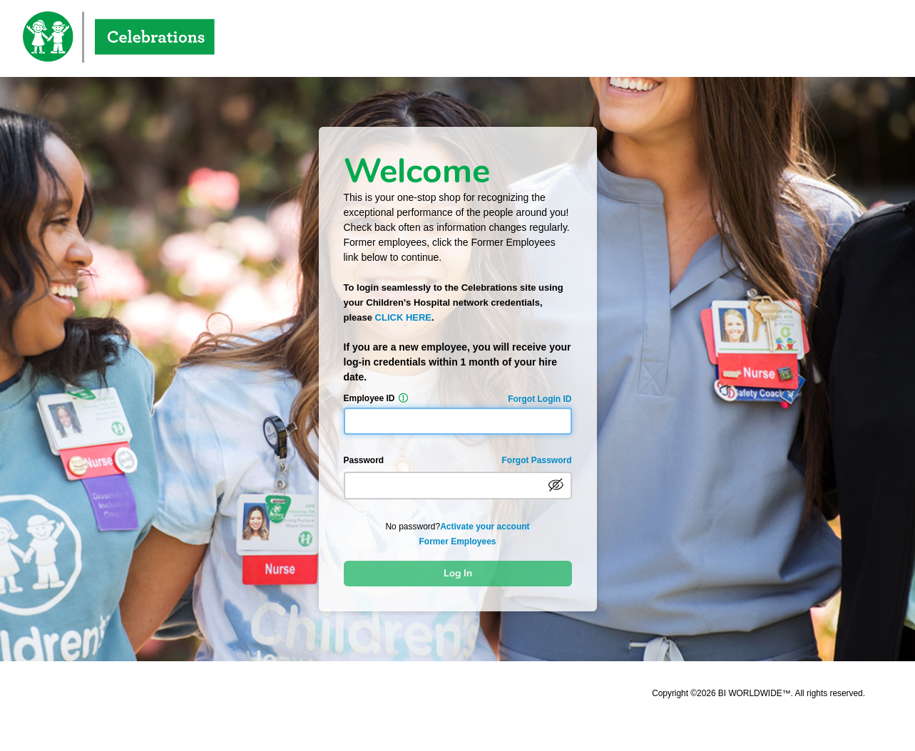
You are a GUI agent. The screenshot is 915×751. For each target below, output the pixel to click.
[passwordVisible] (555, 485)
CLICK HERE (403, 317)
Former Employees (457, 542)
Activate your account (484, 527)
